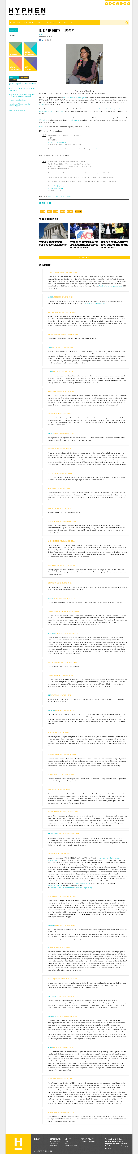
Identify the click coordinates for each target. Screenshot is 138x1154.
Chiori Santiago (111, 109)
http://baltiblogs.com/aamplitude (94, 303)
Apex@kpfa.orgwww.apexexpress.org (111, 286)
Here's (41, 127)
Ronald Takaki (49, 111)
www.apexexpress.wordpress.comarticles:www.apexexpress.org (71, 888)
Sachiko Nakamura (99, 109)
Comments (84, 257)
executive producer (69, 98)
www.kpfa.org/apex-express (57, 142)
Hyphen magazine (18, 1144)
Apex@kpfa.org (59, 186)
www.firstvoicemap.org (100, 149)
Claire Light (46, 203)
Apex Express (81, 98)
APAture (41, 104)
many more (60, 111)
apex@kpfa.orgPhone (55, 885)
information (76, 120)
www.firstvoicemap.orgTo (81, 883)
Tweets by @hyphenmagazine (17, 110)
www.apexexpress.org (55, 188)
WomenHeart (43, 120)
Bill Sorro (120, 109)
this (71, 120)
